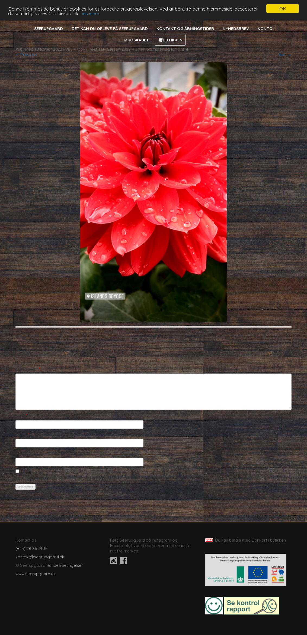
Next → (285, 54)
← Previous (26, 54)
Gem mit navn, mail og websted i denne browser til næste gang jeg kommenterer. (92, 477)
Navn (21, 415)
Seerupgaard (48, 28)
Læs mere (89, 13)
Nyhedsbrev (236, 28)
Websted (24, 453)
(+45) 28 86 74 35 (31, 548)
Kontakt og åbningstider (185, 28)
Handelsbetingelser (64, 565)
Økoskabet (136, 39)
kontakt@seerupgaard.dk (39, 556)
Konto (265, 28)
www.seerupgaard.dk (35, 573)
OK (282, 8)
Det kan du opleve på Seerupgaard (110, 28)
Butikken (173, 39)
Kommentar (27, 368)
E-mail (22, 434)
